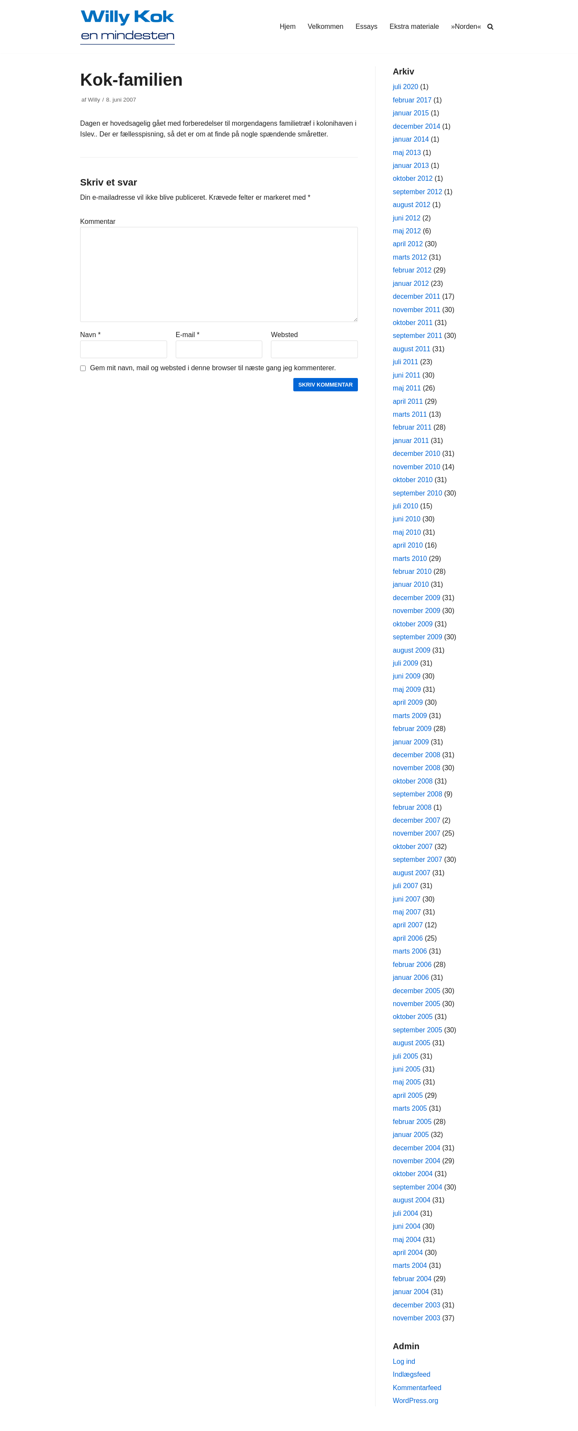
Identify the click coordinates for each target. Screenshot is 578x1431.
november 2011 (417, 311)
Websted (284, 335)
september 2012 (418, 192)
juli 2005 (406, 1062)
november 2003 (417, 1325)
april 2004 (408, 1259)
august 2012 (412, 205)
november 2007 (417, 837)
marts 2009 (410, 719)
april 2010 (408, 547)
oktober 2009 (413, 627)
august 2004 (412, 1206)
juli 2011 (406, 363)
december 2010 (417, 455)
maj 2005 (407, 1088)
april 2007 (408, 930)
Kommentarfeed (417, 1395)
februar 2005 (412, 1127)
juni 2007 (407, 903)
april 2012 (408, 245)
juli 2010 (406, 508)
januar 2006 (411, 982)
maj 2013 (407, 153)
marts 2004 (410, 1272)
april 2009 (408, 706)
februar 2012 (412, 271)
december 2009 (417, 600)
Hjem (287, 26)
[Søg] (490, 27)
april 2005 (408, 1101)
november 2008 (417, 771)
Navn (90, 335)
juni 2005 (407, 1074)
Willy (94, 99)
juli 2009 (406, 666)
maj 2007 (407, 916)
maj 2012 (407, 231)
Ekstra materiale (414, 26)
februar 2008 (412, 811)
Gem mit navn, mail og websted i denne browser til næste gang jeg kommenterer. (214, 368)
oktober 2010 (413, 482)
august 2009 (412, 653)
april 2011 (408, 403)
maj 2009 (407, 693)
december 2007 (417, 824)
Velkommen (325, 26)
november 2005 (417, 1009)
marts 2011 (410, 416)
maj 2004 (407, 1246)
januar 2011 (411, 442)
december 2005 (417, 996)
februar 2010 (412, 574)
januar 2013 (411, 166)
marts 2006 (410, 956)
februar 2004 (412, 1285)
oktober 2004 (413, 1180)
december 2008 (417, 758)
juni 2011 (407, 377)
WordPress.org (415, 1408)
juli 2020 (406, 87)
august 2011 (412, 350)
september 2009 (418, 640)
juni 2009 (407, 679)
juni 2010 (407, 521)
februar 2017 (412, 100)
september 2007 (418, 864)
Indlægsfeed (412, 1381)
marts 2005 (410, 1114)
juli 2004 (406, 1219)
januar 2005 (411, 1140)
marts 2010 (410, 561)
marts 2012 (410, 258)
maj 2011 (407, 389)
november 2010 (417, 469)
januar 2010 (411, 587)
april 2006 (408, 943)
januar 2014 (411, 139)
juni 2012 (407, 219)
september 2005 (418, 1035)
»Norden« (466, 26)
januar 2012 (411, 284)
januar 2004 (411, 1298)
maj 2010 (407, 535)
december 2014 (417, 126)
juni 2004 (407, 1232)
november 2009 (417, 613)
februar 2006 (412, 969)
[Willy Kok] (127, 27)
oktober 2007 (413, 851)
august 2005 (412, 1048)
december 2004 (417, 1154)
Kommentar (98, 222)
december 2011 (417, 297)
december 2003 (417, 1312)
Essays (366, 26)
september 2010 (418, 495)
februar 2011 (412, 429)
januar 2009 (411, 745)
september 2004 (418, 1193)
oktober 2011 (413, 324)
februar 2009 (412, 732)
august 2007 (412, 877)
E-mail (188, 335)
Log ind (404, 1368)
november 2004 (417, 1167)
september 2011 (418, 337)
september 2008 (418, 798)
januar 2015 (411, 113)
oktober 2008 (413, 785)
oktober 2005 (413, 1022)
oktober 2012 (413, 179)
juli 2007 (406, 890)
